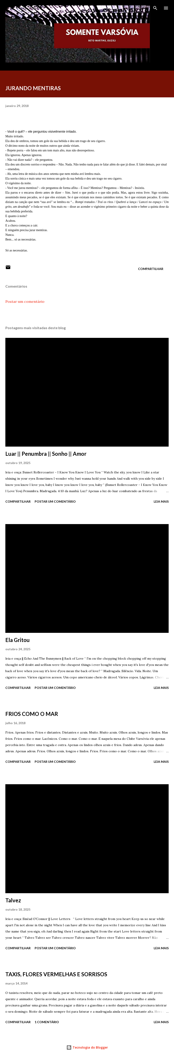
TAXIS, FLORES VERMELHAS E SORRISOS (56, 974)
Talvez (13, 900)
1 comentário (47, 1022)
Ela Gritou (17, 640)
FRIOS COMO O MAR (31, 714)
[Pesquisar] (155, 8)
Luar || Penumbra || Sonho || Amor (45, 453)
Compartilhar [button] (150, 269)
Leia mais (161, 501)
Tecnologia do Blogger (87, 1047)
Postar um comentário (24, 301)
